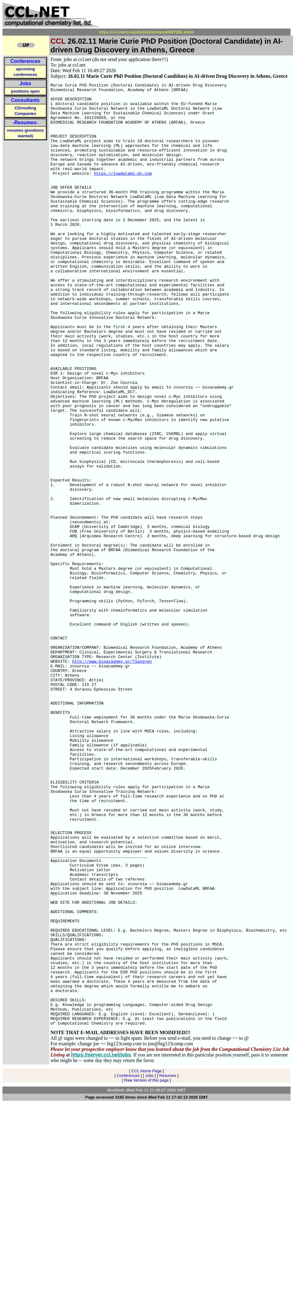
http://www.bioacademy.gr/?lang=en (112, 777)
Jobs (25, 83)
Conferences (26, 61)
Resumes (167, 1263)
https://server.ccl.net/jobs (101, 1242)
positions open (25, 91)
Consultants (25, 100)
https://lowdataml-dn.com (123, 192)
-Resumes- (25, 122)
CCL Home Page (146, 1258)
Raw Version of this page (146, 1268)
